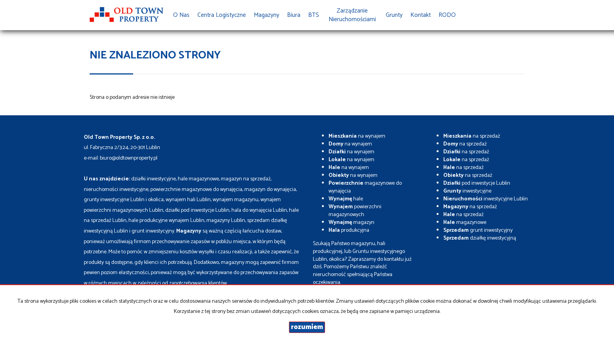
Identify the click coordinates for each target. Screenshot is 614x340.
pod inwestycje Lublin (476, 183)
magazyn (351, 222)
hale (346, 199)
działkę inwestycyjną (479, 238)
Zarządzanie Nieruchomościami (352, 15)
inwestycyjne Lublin (485, 199)
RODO (447, 15)
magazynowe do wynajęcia (365, 187)
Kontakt (420, 15)
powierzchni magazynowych (355, 210)
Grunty (394, 15)
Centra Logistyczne (221, 15)
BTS (313, 15)
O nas (181, 15)
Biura (293, 15)
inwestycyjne (467, 191)
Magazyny (266, 15)
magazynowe (464, 222)
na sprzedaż (471, 136)
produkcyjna (349, 230)
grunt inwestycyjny (478, 230)
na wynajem (357, 136)
